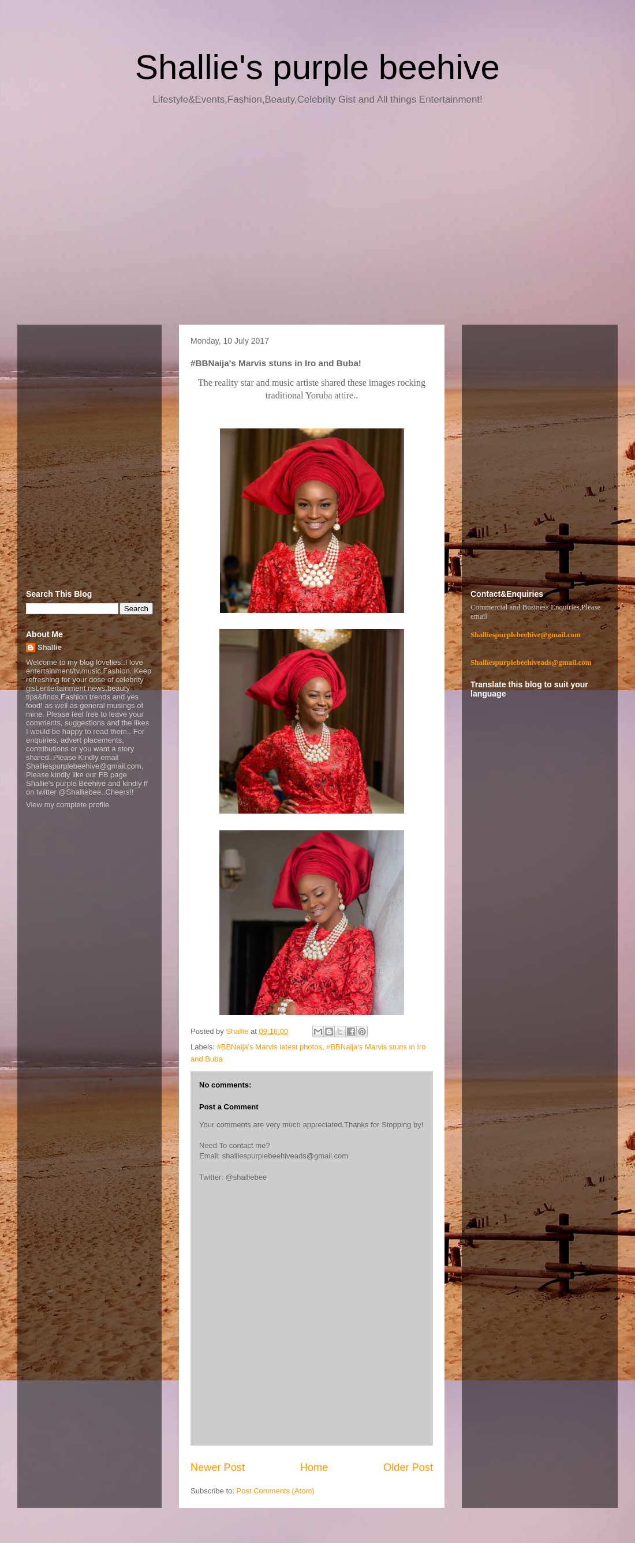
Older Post (408, 1467)
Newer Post (217, 1467)
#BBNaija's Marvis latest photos (269, 1047)
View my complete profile (67, 804)
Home (314, 1467)
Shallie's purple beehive (317, 67)
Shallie (50, 647)
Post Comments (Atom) (276, 1490)
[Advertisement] (317, 219)
